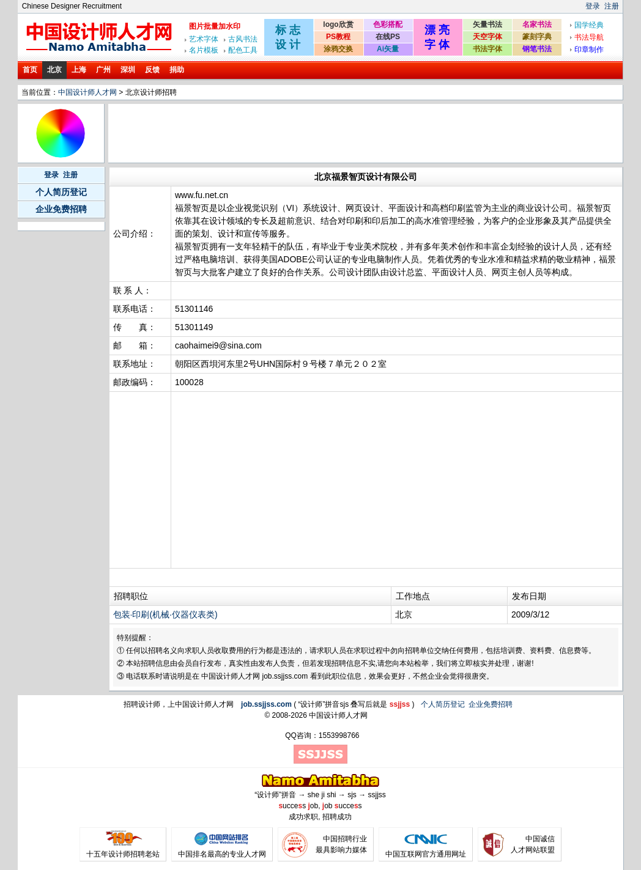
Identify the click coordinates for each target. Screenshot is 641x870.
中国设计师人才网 (87, 92)
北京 (54, 69)
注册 (611, 6)
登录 (592, 6)
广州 (103, 69)
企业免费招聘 (61, 209)
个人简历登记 (61, 192)
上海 (79, 69)
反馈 (152, 69)
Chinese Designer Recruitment (72, 6)
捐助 (176, 69)
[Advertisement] (332, 133)
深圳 (127, 69)
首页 (30, 69)
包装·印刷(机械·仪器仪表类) (165, 614)
